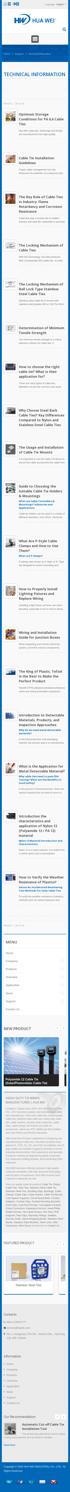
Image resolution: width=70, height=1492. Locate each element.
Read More (9, 1445)
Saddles (52, 1215)
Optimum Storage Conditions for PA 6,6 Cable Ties (41, 119)
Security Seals (13, 1218)
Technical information (39, 53)
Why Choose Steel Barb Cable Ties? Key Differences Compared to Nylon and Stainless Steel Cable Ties (41, 417)
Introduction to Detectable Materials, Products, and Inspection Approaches (41, 720)
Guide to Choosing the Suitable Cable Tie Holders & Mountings (40, 491)
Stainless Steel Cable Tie (43, 1187)
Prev (63, 1028)
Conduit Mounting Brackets (46, 1201)
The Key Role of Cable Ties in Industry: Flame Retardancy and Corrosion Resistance (41, 204)
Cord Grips (11, 1205)
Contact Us (13, 1009)
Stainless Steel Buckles (26, 1222)
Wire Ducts (25, 1225)
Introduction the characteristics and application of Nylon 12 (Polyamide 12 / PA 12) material (38, 826)
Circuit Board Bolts (40, 1198)
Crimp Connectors (15, 1208)
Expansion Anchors (36, 1208)
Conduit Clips (23, 1201)
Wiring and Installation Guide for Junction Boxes (39, 635)
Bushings (49, 1191)
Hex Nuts (48, 1211)
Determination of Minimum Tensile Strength (41, 330)
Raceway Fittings (37, 1215)
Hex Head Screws (32, 1211)
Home (7, 53)
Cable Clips (21, 1194)
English (60, 4)
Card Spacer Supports (17, 1198)
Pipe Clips (21, 1215)
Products (11, 969)
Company (12, 961)
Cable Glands (35, 1194)
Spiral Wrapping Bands (34, 1218)
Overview (11, 977)
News (9, 993)
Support (19, 53)
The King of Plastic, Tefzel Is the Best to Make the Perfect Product (40, 676)
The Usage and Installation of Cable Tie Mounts (41, 449)
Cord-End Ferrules (28, 1205)
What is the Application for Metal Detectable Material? (42, 768)
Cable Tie (47, 1184)
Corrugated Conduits (50, 1205)
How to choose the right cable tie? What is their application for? (39, 372)
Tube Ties (23, 1187)
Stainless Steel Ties (16, 1191)
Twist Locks (45, 1222)
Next (57, 1028)
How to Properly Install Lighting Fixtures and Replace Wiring (38, 594)
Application (12, 985)
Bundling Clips (35, 1191)
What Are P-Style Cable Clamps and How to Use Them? (38, 546)
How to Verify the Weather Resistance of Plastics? (41, 879)
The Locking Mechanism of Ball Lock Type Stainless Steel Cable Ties (41, 289)
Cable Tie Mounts (53, 1194)
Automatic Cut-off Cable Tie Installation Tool (43, 1426)
